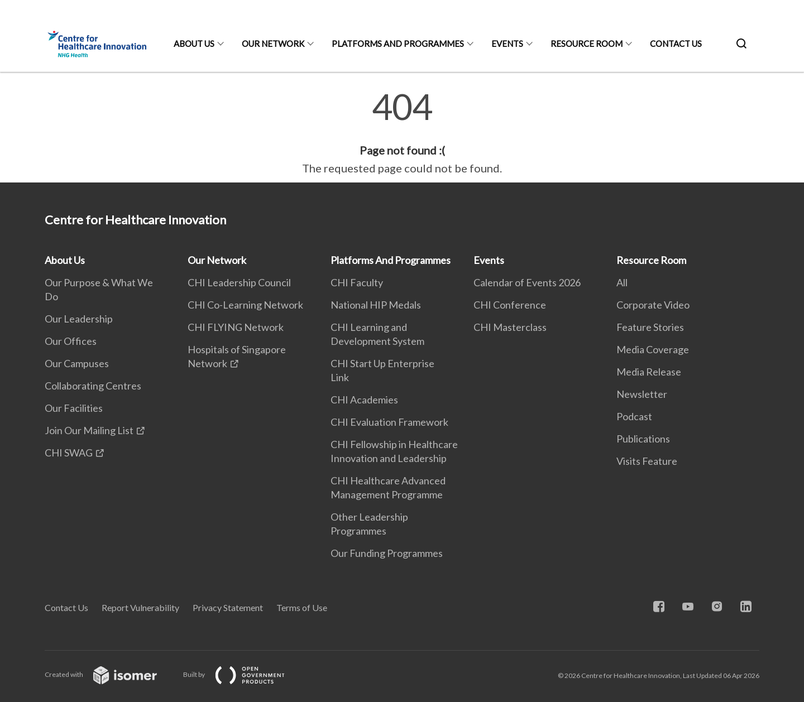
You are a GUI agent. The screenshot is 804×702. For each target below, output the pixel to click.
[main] (402, 133)
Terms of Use (301, 607)
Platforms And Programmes (398, 44)
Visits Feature (646, 461)
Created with (110, 674)
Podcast (634, 416)
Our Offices (71, 341)
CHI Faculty (357, 282)
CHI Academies (364, 399)
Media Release (648, 372)
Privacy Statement (228, 607)
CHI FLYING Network (236, 327)
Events (507, 44)
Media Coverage (652, 349)
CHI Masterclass (510, 327)
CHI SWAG (69, 452)
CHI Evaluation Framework (389, 422)
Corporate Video (653, 305)
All (622, 282)
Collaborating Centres (93, 385)
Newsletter (641, 394)
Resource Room (587, 44)
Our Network (273, 44)
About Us (194, 44)
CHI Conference (509, 305)
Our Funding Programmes (387, 553)
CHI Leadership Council (239, 282)
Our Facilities (74, 408)
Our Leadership (79, 318)
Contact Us (676, 44)
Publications (643, 438)
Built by (243, 674)
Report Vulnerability (140, 607)
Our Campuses (77, 363)
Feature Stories (650, 327)
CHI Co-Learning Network (245, 305)
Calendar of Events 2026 (527, 282)
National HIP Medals (376, 305)
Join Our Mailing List (89, 430)
